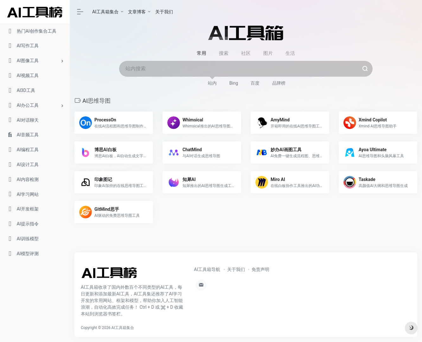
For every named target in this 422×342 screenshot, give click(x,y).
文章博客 (137, 11)
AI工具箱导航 (207, 269)
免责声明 (260, 269)
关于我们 (164, 11)
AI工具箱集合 (105, 11)
